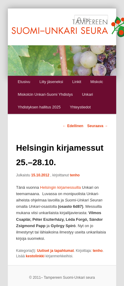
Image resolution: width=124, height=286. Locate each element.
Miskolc (97, 82)
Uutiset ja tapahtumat (55, 251)
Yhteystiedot (80, 107)
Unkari (87, 94)
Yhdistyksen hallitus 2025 (39, 107)
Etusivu (24, 82)
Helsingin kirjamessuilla (60, 187)
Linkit (76, 82)
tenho (75, 175)
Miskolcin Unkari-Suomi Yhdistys (45, 94)
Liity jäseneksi (51, 82)
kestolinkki (35, 256)
